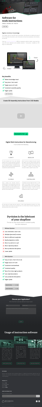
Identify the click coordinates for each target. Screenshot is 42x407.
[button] (13, 1)
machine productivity (11, 41)
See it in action (9, 93)
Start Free (5, 26)
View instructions (21, 363)
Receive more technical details (7, 393)
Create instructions (7, 363)
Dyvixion (4, 383)
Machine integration (35, 363)
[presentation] (21, 317)
